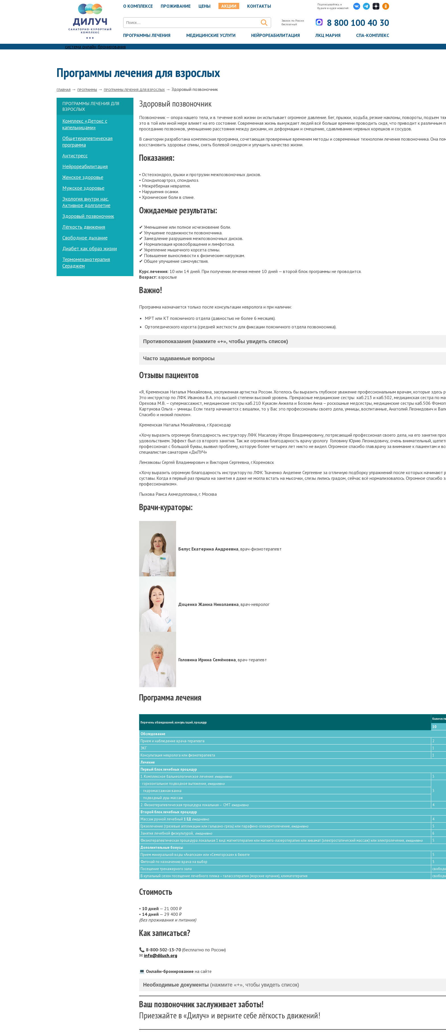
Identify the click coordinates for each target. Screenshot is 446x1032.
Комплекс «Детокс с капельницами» (84, 124)
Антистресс (75, 155)
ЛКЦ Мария (327, 36)
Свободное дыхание (85, 237)
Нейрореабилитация (275, 36)
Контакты (259, 6)
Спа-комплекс (372, 36)
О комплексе (138, 6)
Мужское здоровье (83, 188)
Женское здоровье (82, 177)
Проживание (176, 6)
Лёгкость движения (83, 227)
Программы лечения (146, 36)
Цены (204, 6)
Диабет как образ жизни (89, 248)
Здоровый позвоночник (88, 216)
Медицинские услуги (211, 36)
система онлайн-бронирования (95, 46)
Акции (228, 6)
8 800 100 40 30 (354, 22)
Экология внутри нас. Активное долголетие (86, 202)
